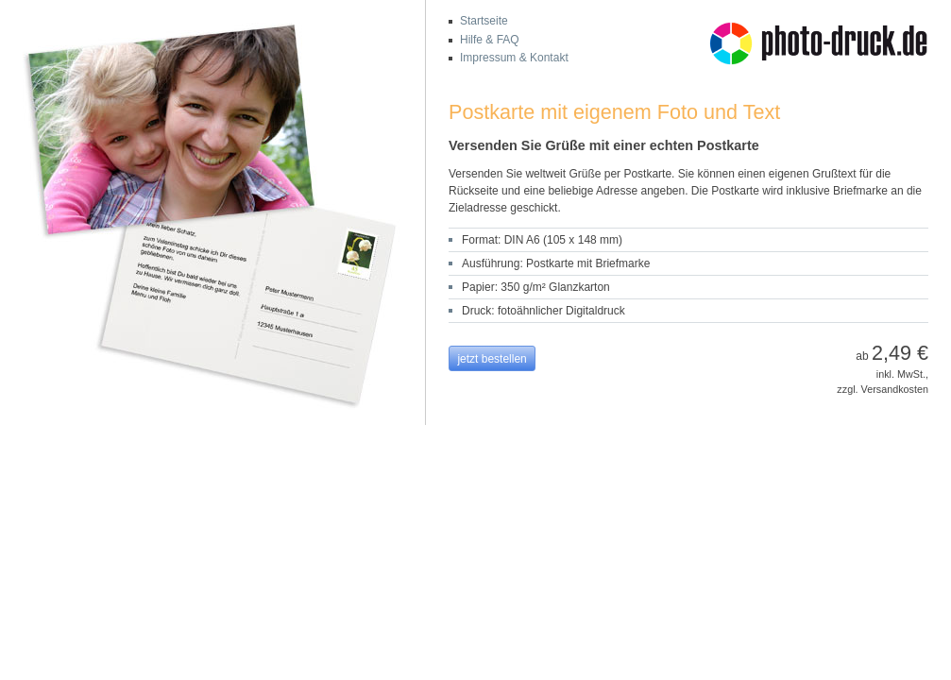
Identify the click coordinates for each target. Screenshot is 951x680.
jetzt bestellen (491, 359)
